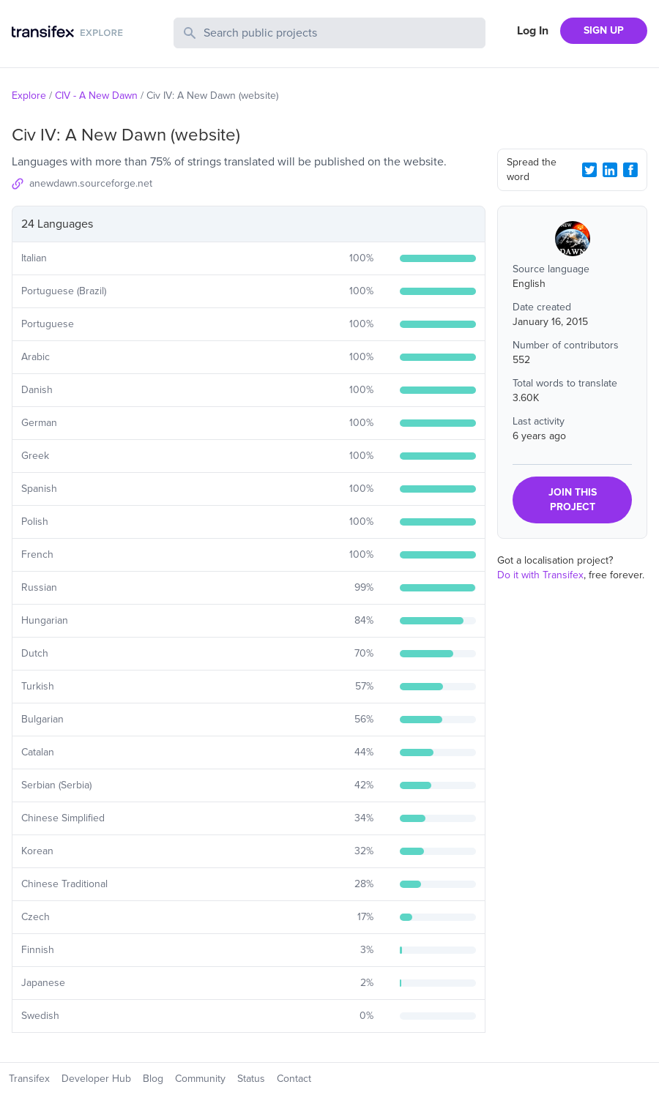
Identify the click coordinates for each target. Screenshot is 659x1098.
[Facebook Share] (630, 170)
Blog (153, 1078)
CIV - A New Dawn (96, 95)
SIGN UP (604, 30)
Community (200, 1078)
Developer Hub (96, 1078)
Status (251, 1078)
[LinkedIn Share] (610, 170)
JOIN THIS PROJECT (572, 499)
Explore (29, 95)
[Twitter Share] (589, 170)
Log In (532, 30)
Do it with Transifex (540, 575)
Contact (294, 1078)
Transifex (29, 1078)
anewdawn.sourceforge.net (90, 183)
